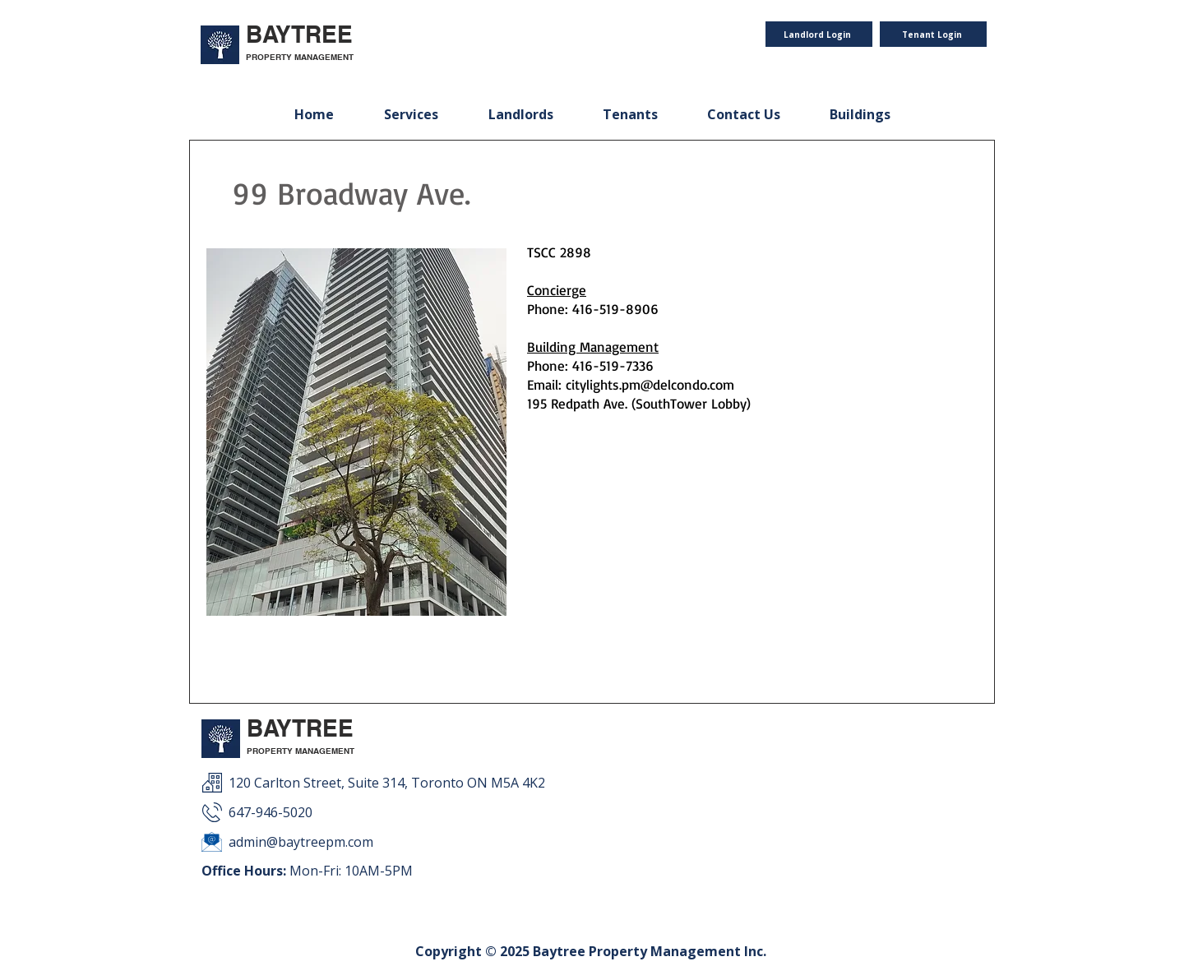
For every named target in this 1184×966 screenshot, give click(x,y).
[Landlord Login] (818, 34)
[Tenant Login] (933, 34)
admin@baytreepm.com (301, 842)
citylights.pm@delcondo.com (650, 384)
